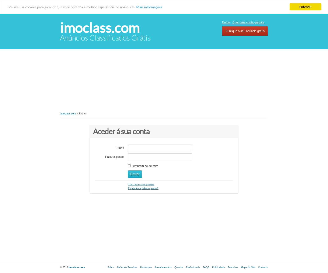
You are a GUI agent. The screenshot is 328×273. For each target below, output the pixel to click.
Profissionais (193, 267)
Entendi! (305, 7)
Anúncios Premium (127, 267)
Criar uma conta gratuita (248, 22)
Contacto (263, 267)
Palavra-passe (114, 156)
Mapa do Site (248, 267)
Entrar (226, 22)
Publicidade (218, 267)
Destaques (146, 267)
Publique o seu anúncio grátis (245, 31)
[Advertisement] (164, 83)
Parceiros (233, 267)
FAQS (206, 267)
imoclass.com (100, 28)
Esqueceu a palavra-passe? (143, 188)
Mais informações (149, 7)
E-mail (119, 147)
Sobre (110, 267)
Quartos (178, 267)
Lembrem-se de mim (145, 165)
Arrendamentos (163, 267)
